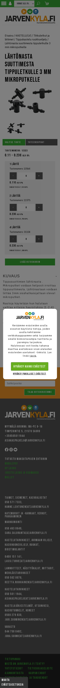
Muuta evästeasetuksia (13, 682)
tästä (33, 355)
